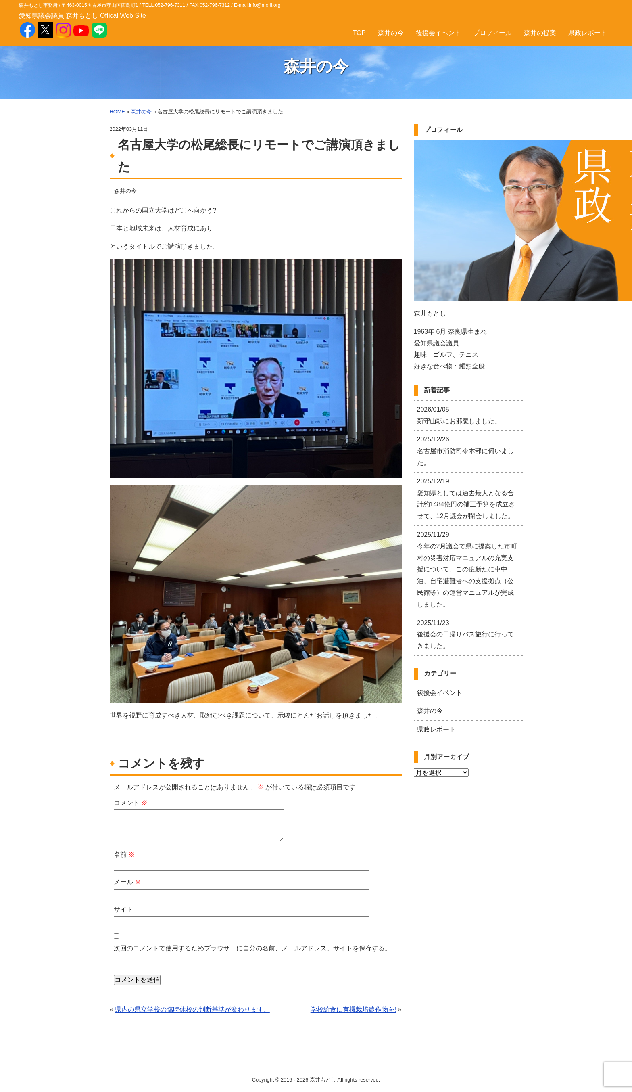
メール (127, 882)
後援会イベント (438, 32)
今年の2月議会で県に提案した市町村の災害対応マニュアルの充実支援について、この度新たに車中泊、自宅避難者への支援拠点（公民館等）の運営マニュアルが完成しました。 (467, 569)
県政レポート (587, 32)
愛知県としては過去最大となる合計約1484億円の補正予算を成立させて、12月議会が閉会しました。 (466, 498)
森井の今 (391, 32)
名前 (124, 854)
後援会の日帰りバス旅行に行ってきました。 (465, 634)
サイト (123, 909)
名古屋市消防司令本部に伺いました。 (465, 451)
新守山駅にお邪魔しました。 (459, 415)
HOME (117, 112)
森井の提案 (540, 32)
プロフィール (492, 32)
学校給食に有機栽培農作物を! (353, 1009)
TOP (359, 32)
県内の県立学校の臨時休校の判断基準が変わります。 (192, 1009)
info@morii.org (264, 5)
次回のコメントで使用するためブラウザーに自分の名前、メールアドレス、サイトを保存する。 (252, 948)
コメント (131, 802)
